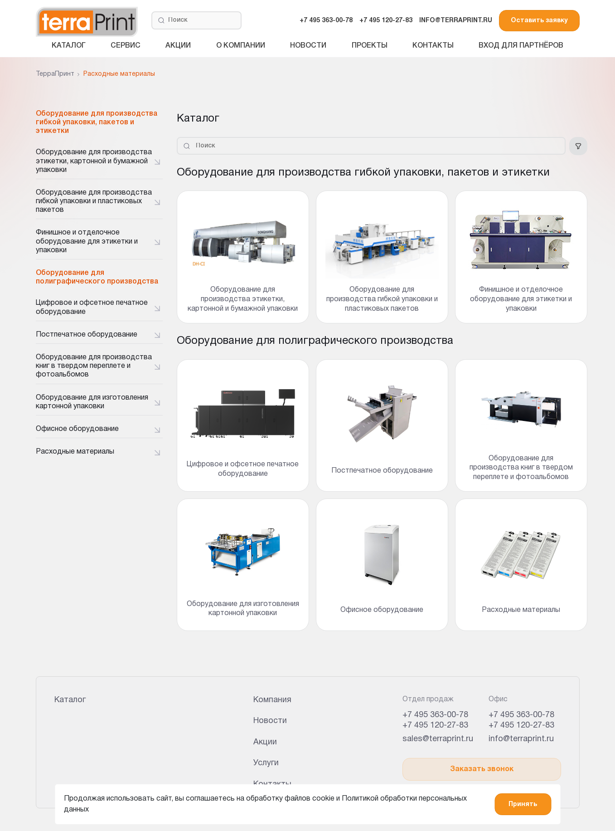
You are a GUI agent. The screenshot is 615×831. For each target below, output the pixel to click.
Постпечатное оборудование (86, 335)
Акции (178, 46)
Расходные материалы (75, 452)
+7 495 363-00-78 (326, 21)
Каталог (69, 46)
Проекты (369, 46)
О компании (240, 46)
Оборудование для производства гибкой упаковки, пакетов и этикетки (96, 122)
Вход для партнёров (521, 46)
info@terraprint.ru (521, 739)
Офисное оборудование (77, 429)
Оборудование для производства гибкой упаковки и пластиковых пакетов (94, 201)
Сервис (125, 46)
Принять (522, 804)
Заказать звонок (481, 769)
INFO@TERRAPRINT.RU (455, 21)
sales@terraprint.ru (437, 739)
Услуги (266, 763)
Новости (308, 46)
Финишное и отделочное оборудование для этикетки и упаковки (87, 241)
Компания (272, 700)
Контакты (433, 46)
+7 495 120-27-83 (385, 21)
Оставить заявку (539, 21)
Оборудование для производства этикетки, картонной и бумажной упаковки (94, 161)
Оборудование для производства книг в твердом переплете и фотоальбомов (94, 366)
